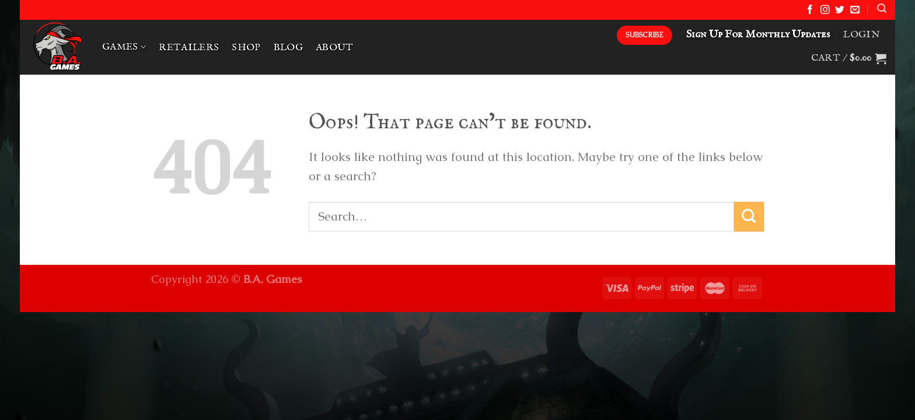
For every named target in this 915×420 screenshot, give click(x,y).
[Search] (881, 8)
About (335, 47)
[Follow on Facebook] (810, 10)
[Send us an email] (855, 10)
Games (124, 47)
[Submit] (749, 217)
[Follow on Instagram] (825, 10)
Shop (246, 47)
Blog (288, 47)
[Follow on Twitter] (839, 10)
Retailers (189, 47)
